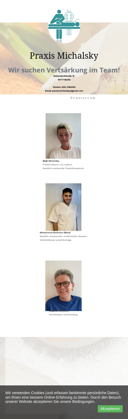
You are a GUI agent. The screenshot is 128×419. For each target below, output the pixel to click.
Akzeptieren (110, 409)
